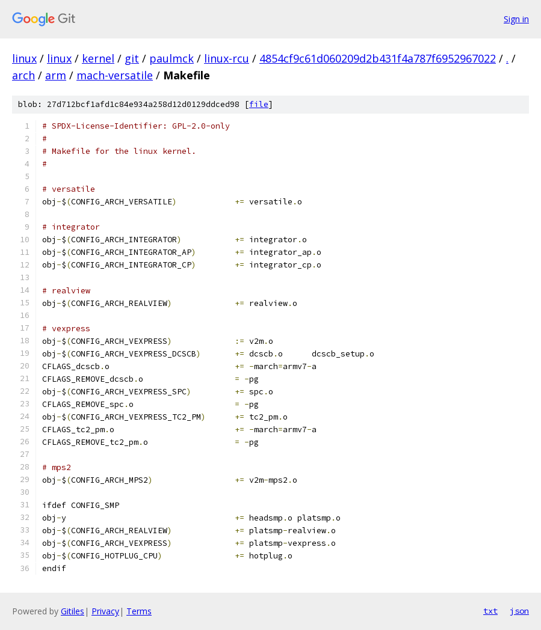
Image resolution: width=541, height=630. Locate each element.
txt (490, 610)
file (258, 104)
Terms (139, 611)
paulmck (171, 58)
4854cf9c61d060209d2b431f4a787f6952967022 (377, 58)
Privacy (105, 611)
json (519, 610)
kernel (98, 58)
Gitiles (72, 611)
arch (23, 75)
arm (55, 75)
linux (24, 58)
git (132, 58)
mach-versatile (114, 75)
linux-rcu (226, 58)
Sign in (516, 19)
